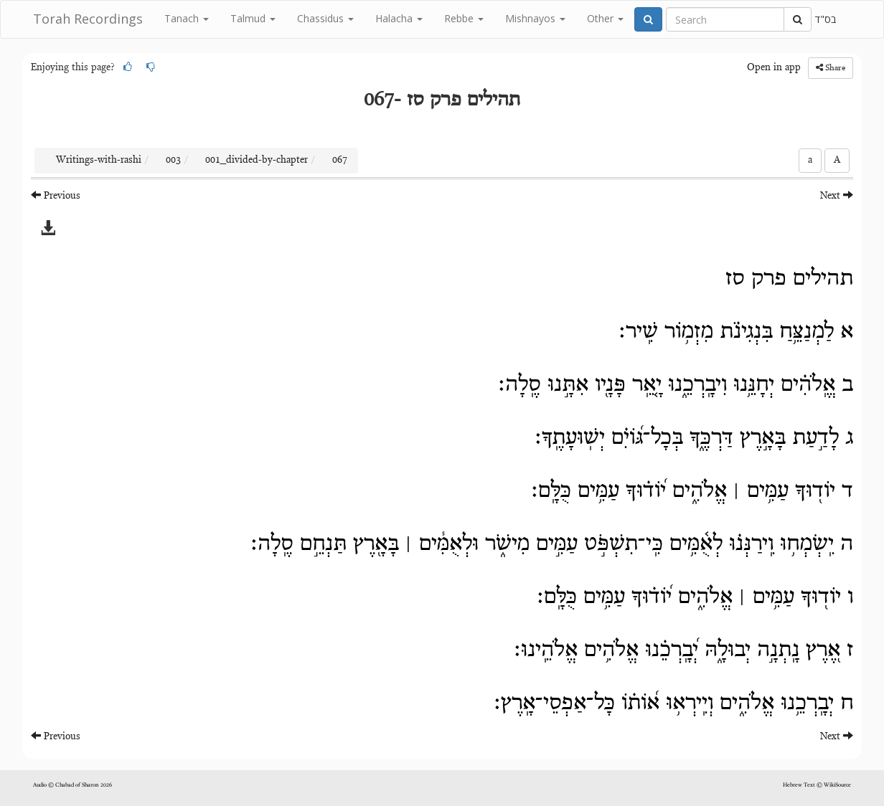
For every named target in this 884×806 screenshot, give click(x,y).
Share (830, 67)
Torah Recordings (88, 18)
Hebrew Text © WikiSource (817, 785)
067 (339, 161)
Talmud (253, 18)
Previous (55, 195)
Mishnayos (535, 18)
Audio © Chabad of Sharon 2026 (72, 785)
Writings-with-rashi (98, 161)
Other (605, 18)
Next (836, 195)
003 (173, 161)
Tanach (186, 18)
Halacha (399, 18)
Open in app (774, 68)
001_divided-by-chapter (256, 161)
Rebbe (464, 18)
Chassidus (325, 18)
